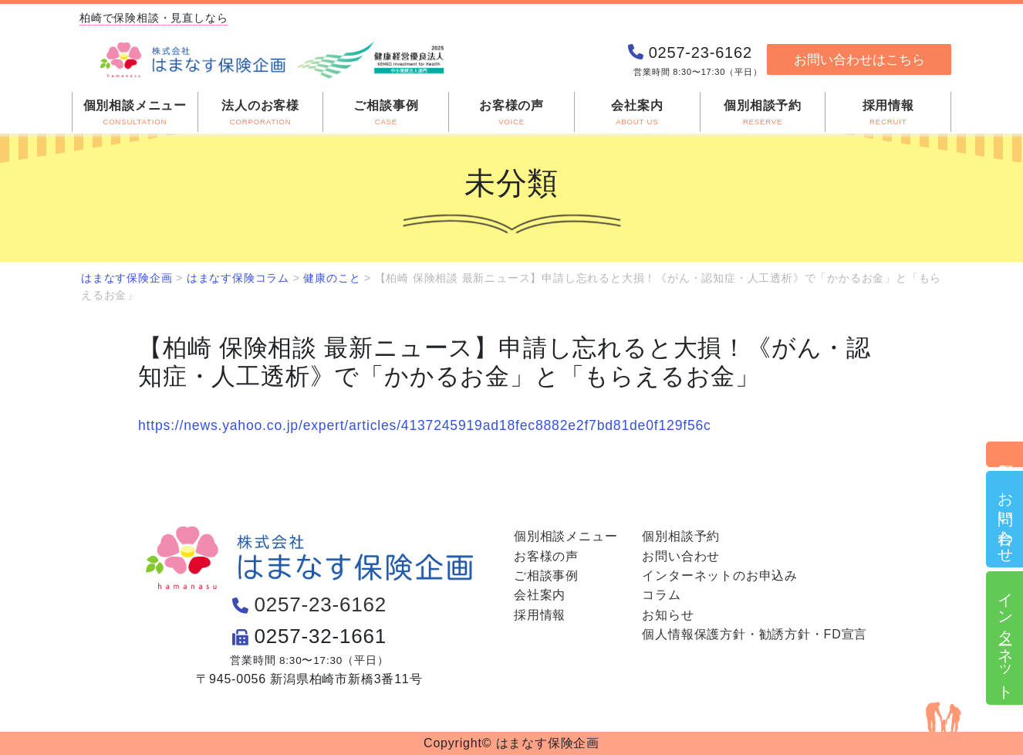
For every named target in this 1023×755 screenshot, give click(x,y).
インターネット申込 (1005, 638)
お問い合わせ (1005, 519)
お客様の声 (546, 556)
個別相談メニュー (565, 536)
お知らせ (668, 614)
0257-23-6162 (320, 604)
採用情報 (540, 614)
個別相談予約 (1005, 454)
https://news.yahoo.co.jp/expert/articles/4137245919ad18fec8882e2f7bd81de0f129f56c (424, 425)
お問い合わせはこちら (859, 59)
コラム (661, 594)
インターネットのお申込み (720, 575)
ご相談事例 (546, 575)
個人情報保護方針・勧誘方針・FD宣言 (754, 634)
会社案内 (540, 594)
